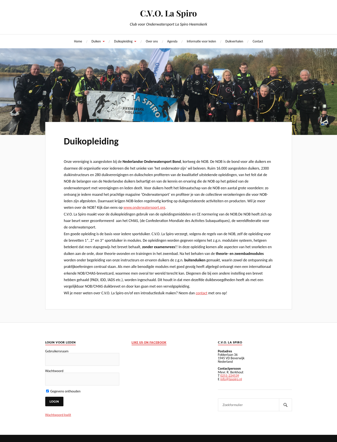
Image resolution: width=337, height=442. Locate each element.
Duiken (96, 41)
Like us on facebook (149, 342)
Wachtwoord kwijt (58, 415)
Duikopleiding (123, 41)
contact (201, 293)
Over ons (152, 41)
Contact (258, 41)
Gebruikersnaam (57, 351)
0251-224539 (229, 376)
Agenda (172, 41)
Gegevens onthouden (63, 391)
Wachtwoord (54, 371)
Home (78, 41)
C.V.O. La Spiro (168, 13)
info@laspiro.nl (231, 379)
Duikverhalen (234, 41)
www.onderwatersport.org (144, 207)
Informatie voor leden (201, 41)
